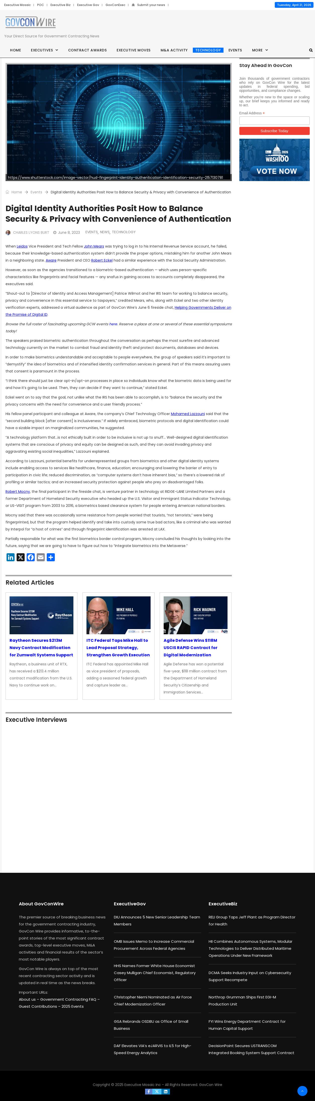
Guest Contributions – (40, 1006)
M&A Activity (174, 50)
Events (235, 50)
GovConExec (115, 5)
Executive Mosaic (17, 5)
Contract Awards (87, 50)
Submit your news (148, 5)
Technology (208, 50)
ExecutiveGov (130, 904)
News (105, 231)
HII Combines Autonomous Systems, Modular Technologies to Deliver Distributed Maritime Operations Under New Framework (250, 948)
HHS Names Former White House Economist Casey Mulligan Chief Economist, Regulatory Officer (155, 972)
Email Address (252, 113)
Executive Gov (88, 5)
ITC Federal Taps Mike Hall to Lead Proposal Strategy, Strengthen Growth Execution (118, 648)
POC (40, 5)
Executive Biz (61, 5)
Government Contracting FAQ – (70, 999)
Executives (42, 50)
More (257, 50)
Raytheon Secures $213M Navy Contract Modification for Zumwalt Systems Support (41, 648)
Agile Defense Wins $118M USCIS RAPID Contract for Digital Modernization (190, 648)
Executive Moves (134, 50)
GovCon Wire (210, 1084)
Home (15, 50)
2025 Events (73, 1006)
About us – (29, 999)
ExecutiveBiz (223, 904)
